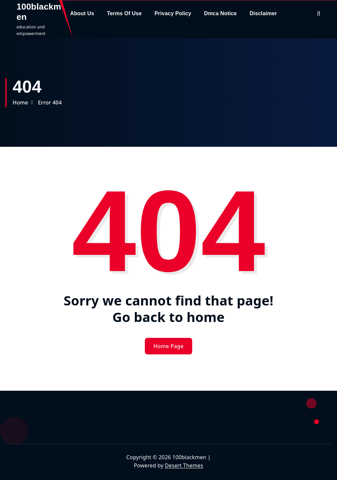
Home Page (168, 346)
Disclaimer (263, 13)
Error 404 (50, 102)
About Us (82, 13)
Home (20, 102)
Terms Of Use (124, 13)
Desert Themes (184, 465)
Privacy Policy (172, 13)
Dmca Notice (220, 13)
